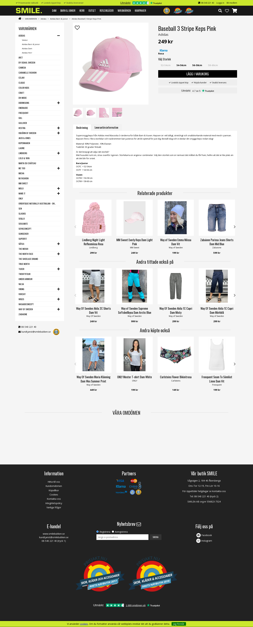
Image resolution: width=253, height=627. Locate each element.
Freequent (23, 112)
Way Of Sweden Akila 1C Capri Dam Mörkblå (216, 310)
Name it (22, 193)
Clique (22, 82)
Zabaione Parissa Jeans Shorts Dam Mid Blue (216, 242)
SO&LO (22, 218)
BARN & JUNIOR (67, 10)
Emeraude (23, 107)
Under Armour (25, 279)
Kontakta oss (54, 498)
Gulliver (23, 123)
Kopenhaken (24, 143)
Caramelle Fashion (27, 72)
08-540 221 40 (207, 2)
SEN (20, 208)
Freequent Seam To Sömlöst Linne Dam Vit (217, 379)
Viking (21, 289)
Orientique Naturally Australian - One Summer (37, 203)
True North (24, 264)
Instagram (206, 540)
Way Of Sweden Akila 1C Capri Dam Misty (175, 310)
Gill (20, 118)
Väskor (25, 40)
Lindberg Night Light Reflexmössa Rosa (93, 242)
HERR (82, 10)
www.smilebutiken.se (54, 533)
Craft (21, 92)
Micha (21, 173)
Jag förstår (178, 623)
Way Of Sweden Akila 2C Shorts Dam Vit (93, 310)
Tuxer (21, 269)
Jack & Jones (24, 138)
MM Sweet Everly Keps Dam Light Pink (134, 242)
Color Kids (24, 87)
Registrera (105, 531)
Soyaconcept (25, 228)
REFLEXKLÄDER (107, 10)
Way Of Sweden (26, 309)
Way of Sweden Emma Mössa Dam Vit (175, 242)
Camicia (22, 67)
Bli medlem (232, 2)
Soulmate (23, 223)
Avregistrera (121, 531)
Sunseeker (23, 233)
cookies (84, 623)
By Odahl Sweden (27, 62)
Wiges (21, 299)
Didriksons (24, 102)
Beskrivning (82, 128)
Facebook (206, 535)
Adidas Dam (27, 48)
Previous (75, 226)
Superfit (23, 238)
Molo (21, 188)
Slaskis (22, 213)
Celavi (21, 77)
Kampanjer (140, 10)
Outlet (92, 10)
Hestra (22, 128)
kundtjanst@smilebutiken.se (36, 331)
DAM (54, 10)
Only (21, 198)
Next (234, 226)
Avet (21, 57)
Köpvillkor (54, 490)
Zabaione (23, 314)
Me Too (22, 168)
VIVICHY (22, 294)
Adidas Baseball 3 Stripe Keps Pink (86, 19)
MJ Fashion (23, 178)
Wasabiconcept (26, 304)
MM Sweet (23, 183)
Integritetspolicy (53, 503)
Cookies (54, 494)
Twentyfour (24, 274)
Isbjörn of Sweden (27, 133)
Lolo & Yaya (24, 158)
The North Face (26, 253)
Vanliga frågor (54, 507)
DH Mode (23, 97)
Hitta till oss (54, 481)
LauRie (22, 148)
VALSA (21, 284)
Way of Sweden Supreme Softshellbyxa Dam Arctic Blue (134, 310)
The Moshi (23, 248)
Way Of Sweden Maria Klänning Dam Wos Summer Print (93, 379)
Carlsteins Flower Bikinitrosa (176, 377)
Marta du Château (27, 163)
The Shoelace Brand (28, 258)
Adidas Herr (27, 52)
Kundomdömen (54, 486)
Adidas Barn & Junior (59, 19)
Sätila (21, 243)
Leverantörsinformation (106, 127)
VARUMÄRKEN (124, 10)
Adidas (43, 19)
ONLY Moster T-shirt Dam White (134, 377)
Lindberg (23, 153)
